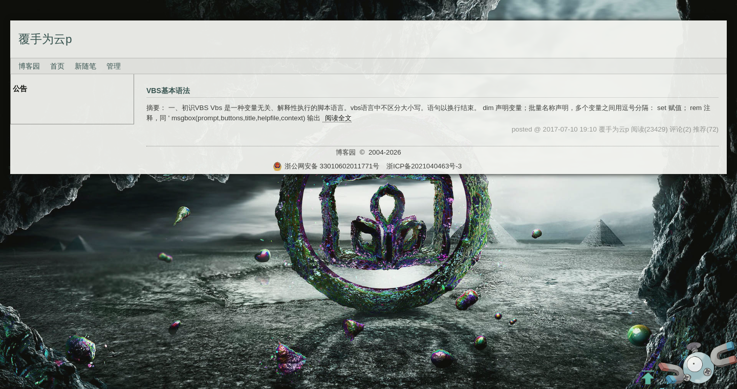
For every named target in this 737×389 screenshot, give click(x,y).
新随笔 (85, 66)
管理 (113, 66)
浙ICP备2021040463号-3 (424, 166)
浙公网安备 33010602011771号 (326, 166)
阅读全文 (338, 118)
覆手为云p (45, 39)
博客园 (29, 66)
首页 (57, 66)
